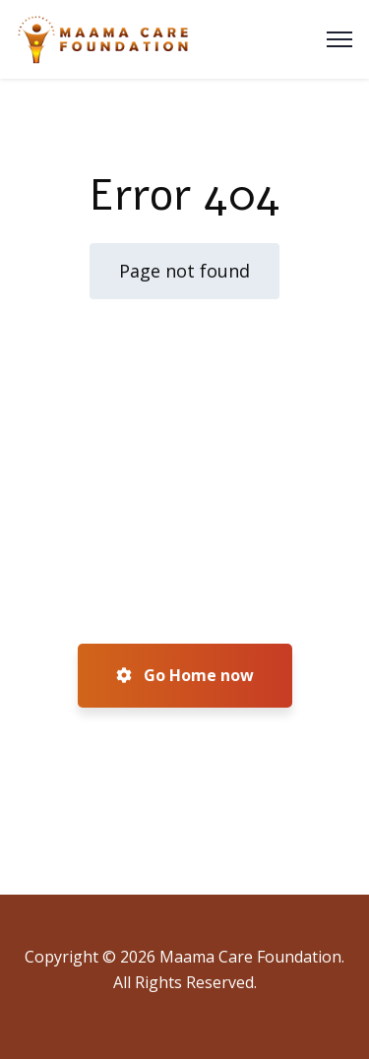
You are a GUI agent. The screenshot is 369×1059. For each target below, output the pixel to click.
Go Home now (185, 675)
